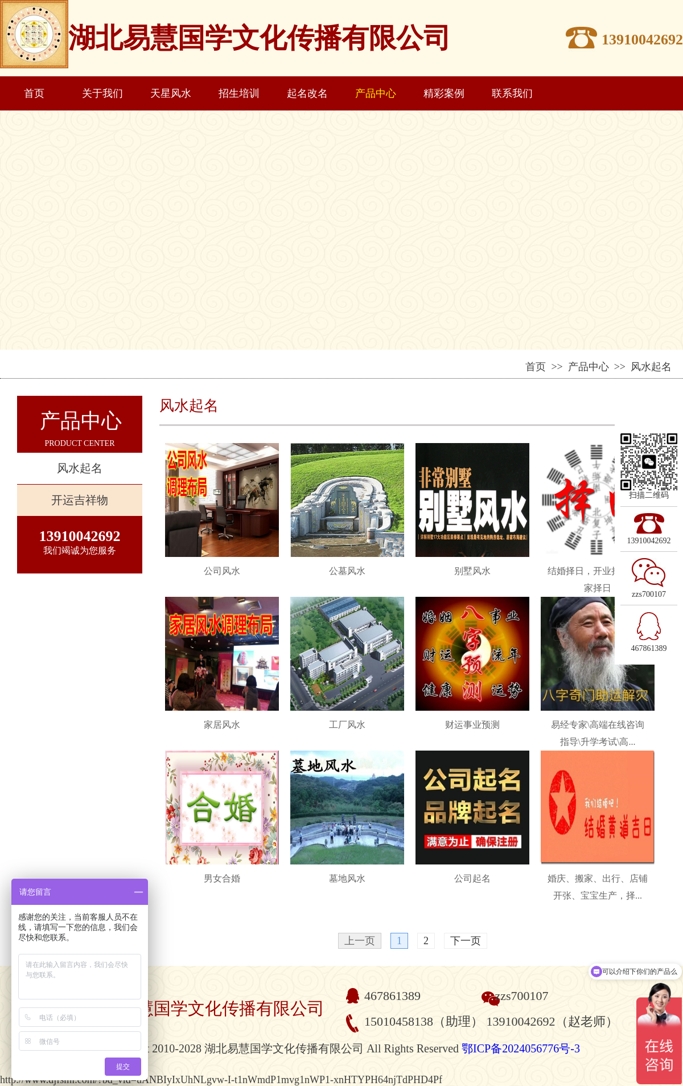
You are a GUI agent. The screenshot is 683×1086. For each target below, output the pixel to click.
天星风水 (170, 93)
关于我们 (102, 93)
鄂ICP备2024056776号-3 (521, 1048)
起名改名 (307, 93)
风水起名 (79, 468)
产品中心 (375, 93)
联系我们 (512, 93)
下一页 (465, 940)
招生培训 (239, 93)
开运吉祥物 (79, 500)
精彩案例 (443, 93)
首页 (34, 93)
